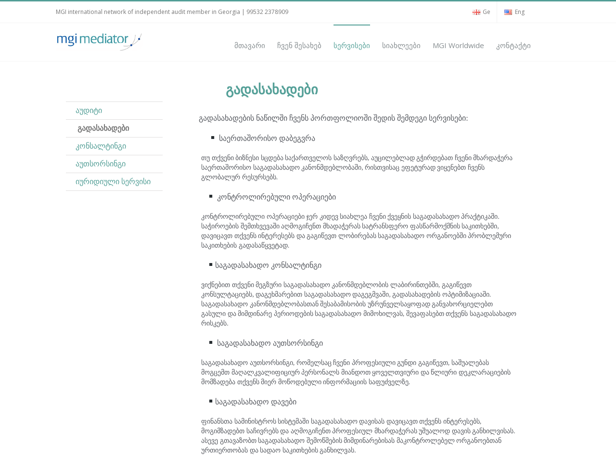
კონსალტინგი (101, 146)
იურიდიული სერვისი (113, 181)
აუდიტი (89, 110)
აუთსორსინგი (100, 164)
